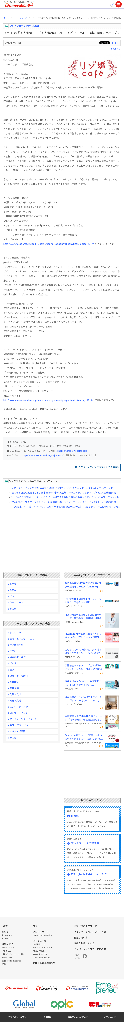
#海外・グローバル (18, 725)
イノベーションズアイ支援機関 (90, 949)
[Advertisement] (62, 536)
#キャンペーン (15, 602)
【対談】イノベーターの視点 (13, 954)
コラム (36, 926)
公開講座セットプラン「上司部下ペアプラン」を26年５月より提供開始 (83, 667)
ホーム (6, 18)
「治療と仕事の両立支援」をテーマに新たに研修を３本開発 (83, 601)
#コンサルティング (18, 713)
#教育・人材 (14, 700)
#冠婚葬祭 (116, 49)
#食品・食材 (14, 694)
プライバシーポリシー (18, 1017)
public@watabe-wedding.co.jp (72, 450)
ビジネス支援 (39, 941)
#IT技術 (12, 651)
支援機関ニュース (40, 944)
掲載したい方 (81, 937)
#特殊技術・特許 (17, 657)
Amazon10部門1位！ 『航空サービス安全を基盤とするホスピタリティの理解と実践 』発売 (84, 737)
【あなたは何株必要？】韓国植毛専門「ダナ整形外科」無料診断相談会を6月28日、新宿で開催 (83, 616)
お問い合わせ (110, 1017)
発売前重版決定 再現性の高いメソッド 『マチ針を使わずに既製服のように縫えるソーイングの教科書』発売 (83, 718)
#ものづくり (14, 632)
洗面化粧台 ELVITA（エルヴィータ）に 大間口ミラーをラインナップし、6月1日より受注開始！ (84, 699)
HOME (5, 926)
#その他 (12, 608)
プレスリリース (20, 18)
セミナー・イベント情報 (42, 948)
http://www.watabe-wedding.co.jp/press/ (43, 455)
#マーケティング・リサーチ (22, 719)
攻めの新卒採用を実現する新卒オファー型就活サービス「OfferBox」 (83, 585)
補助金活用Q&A (39, 951)
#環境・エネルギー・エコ (21, 638)
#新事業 (12, 584)
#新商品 (12, 590)
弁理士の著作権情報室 (44, 963)
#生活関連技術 (15, 645)
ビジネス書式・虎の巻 (41, 958)
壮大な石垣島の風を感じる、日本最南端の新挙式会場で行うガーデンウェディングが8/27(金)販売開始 (63, 492)
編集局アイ (7, 944)
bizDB (75, 816)
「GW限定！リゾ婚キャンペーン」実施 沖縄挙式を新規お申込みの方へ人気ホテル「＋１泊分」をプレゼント (67, 506)
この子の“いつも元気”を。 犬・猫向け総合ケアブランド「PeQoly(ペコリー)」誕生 (84, 651)
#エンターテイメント (19, 706)
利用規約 (48, 1017)
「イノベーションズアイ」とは (90, 932)
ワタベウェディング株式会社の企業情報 (98, 467)
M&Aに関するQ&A (40, 954)
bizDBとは (6, 939)
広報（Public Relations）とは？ (89, 874)
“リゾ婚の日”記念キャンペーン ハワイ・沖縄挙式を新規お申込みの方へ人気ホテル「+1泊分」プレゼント (65, 497)
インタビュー (7, 951)
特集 (4, 964)
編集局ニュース (8, 948)
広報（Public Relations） (12, 961)
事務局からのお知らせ (78, 1017)
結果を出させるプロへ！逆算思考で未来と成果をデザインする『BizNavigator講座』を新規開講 (83, 683)
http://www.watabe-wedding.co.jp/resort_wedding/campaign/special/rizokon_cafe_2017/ (48, 244)
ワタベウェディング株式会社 (24, 25)
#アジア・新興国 (16, 731)
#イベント (13, 596)
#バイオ (12, 663)
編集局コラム (7, 958)
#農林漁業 (13, 688)
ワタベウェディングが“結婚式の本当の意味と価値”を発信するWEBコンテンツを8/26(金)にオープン (62, 488)
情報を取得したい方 (84, 943)
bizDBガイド (7, 935)
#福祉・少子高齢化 (18, 676)
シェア (115, 42)
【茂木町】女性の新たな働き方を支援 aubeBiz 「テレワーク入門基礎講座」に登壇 (83, 636)
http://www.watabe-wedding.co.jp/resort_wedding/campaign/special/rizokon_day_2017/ (48, 400)
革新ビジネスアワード (85, 926)
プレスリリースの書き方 (85, 843)
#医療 (11, 669)
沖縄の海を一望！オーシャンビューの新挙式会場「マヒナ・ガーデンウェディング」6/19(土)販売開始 (63, 502)
